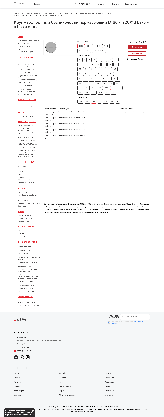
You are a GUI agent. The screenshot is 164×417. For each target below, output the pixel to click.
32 (103, 69)
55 (80, 79)
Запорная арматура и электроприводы (26, 254)
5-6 (112, 102)
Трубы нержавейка (25, 126)
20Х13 (81, 46)
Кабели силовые (24, 216)
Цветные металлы (26, 227)
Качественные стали (27, 100)
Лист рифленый (24, 72)
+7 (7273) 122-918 (84, 4)
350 (114, 93)
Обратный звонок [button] (131, 4)
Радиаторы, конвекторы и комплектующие (28, 266)
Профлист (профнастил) (27, 80)
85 (80, 83)
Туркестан (109, 390)
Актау (16, 373)
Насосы (21, 112)
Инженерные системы (27, 242)
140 (87, 88)
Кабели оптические (26, 221)
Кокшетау (18, 382)
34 (109, 69)
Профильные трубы (25, 52)
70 (103, 79)
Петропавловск (66, 386)
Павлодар (18, 386)
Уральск (17, 395)
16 (92, 64)
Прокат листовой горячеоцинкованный (26, 90)
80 (115, 79)
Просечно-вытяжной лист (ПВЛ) (28, 76)
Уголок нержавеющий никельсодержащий (26, 155)
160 (100, 88)
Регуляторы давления (26, 291)
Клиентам (100, 4)
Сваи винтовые (24, 43)
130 (80, 88)
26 (86, 69)
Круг (20, 174)
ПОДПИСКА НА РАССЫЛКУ (113, 317)
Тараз (61, 390)
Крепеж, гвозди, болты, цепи (29, 203)
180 (113, 88)
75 (109, 79)
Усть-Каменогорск (67, 395)
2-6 (94, 102)
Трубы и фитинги (24, 274)
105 (104, 83)
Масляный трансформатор (28, 305)
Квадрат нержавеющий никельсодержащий (27, 136)
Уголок (21, 172)
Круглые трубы (24, 49)
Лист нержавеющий (26, 94)
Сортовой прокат (26, 162)
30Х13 (89, 46)
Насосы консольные (26, 116)
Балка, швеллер (24, 169)
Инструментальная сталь (27, 106)
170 (106, 88)
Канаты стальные (24, 192)
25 (80, 69)
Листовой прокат (26, 57)
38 (85, 74)
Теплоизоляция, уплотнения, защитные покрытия (28, 270)
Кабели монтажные (25, 218)
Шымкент (109, 395)
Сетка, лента (23, 201)
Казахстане (142, 59)
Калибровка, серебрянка (27, 195)
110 (111, 83)
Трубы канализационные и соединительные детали (28, 277)
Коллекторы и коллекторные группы (29, 258)
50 (116, 74)
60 (91, 79)
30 (97, 69)
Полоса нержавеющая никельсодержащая (26, 151)
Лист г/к (21, 61)
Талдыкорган (19, 390)
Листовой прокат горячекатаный (25, 86)
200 (80, 93)
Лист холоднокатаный (26, 64)
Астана (17, 377)
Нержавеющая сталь (27, 122)
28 (92, 69)
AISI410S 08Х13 (99, 51)
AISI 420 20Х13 (84, 51)
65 (97, 79)
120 (117, 83)
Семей (107, 386)
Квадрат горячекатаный (27, 183)
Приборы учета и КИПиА (28, 262)
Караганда (109, 377)
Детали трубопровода (26, 147)
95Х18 (106, 46)
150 (93, 88)
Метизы (21, 188)
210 (87, 93)
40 (92, 74)
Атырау (62, 377)
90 (86, 83)
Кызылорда (109, 382)
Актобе (62, 373)
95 (91, 83)
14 (86, 64)
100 (98, 83)
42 (98, 74)
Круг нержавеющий (25, 133)
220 (93, 93)
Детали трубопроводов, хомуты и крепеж (27, 249)
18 (98, 64)
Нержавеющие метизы (27, 140)
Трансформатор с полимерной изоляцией (27, 301)
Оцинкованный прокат (27, 180)
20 (104, 64)
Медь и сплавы (24, 231)
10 (110, 60)
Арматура (22, 166)
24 (116, 64)
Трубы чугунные (24, 46)
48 (110, 74)
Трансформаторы (25, 297)
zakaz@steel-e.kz (23, 351)
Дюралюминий (23, 236)
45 (104, 74)
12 (116, 60)
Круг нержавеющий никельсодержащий (134, 112)
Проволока (22, 198)
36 (80, 74)
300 (100, 93)
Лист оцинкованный (26, 70)
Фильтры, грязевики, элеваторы (25, 282)
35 (115, 69)
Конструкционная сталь (27, 104)
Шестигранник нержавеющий (23, 129)
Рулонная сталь (24, 82)
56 (85, 79)
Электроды (22, 206)
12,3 (80, 64)
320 (107, 93)
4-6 (105, 102)
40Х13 (98, 46)
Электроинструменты (26, 286)
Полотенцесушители (26, 288)
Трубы (20, 37)
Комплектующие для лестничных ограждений (27, 144)
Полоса (21, 177)
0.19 (80, 102)
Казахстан (115, 4)
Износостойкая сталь (26, 67)
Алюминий (22, 234)
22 (110, 64)
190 (120, 88)
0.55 (87, 102)
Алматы (108, 373)
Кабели (21, 212)
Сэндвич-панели (24, 246)
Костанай (63, 382)
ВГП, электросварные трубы (29, 41)
